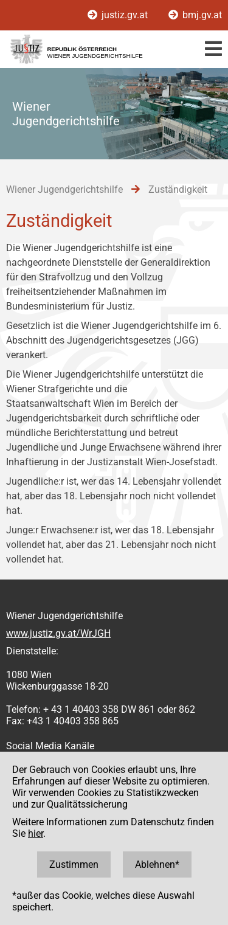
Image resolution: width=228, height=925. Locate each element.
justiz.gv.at (119, 15)
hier (35, 833)
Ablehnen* (157, 864)
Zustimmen (73, 864)
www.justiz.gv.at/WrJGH (58, 633)
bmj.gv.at (195, 15)
